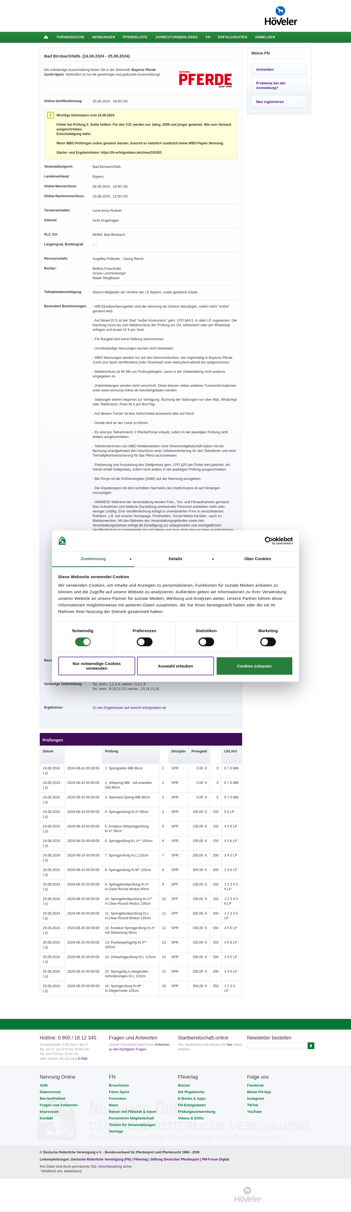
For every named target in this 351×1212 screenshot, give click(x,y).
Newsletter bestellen (269, 1028)
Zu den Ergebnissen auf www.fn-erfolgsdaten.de (128, 698)
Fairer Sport (119, 1083)
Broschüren (119, 1076)
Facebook (255, 1076)
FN (208, 37)
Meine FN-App (259, 1083)
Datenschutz (50, 1083)
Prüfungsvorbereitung (197, 1102)
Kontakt (46, 1109)
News (113, 1096)
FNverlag (141, 1150)
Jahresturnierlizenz (176, 37)
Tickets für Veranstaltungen (132, 1115)
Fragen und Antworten (59, 1096)
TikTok (252, 1096)
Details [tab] (175, 559)
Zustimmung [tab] (93, 559)
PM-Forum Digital (215, 1150)
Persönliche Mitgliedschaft (131, 1109)
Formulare (117, 1089)
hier (229, 1035)
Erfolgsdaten (232, 37)
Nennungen (103, 37)
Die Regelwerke (191, 1083)
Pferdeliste (135, 37)
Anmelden (265, 37)
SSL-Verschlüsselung (106, 1157)
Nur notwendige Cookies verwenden (97, 666)
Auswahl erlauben (175, 666)
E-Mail (82, 1049)
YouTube (254, 1102)
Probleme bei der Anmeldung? (270, 85)
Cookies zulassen (254, 666)
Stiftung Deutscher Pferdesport (174, 1150)
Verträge (116, 1122)
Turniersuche (70, 37)
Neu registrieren (270, 102)
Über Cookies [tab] (257, 559)
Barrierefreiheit (52, 1089)
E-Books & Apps (192, 1089)
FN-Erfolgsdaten (192, 1096)
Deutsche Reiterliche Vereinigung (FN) (101, 1150)
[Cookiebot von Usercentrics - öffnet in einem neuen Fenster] (269, 541)
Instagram (255, 1089)
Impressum (49, 1102)
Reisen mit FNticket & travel (132, 1102)
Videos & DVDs (191, 1109)
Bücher (184, 1076)
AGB (44, 1076)
